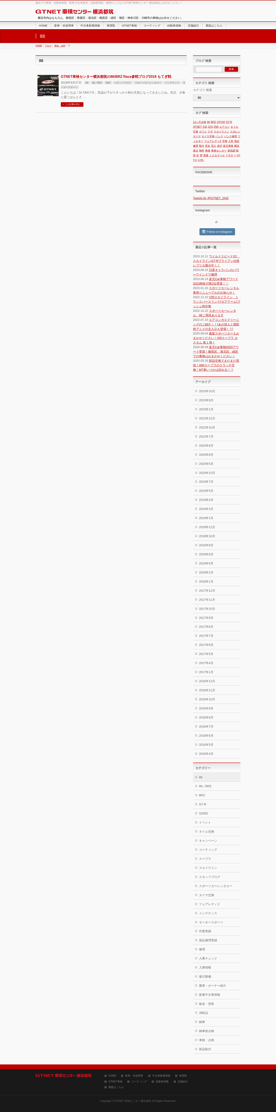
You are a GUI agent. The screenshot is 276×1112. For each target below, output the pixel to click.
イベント (205, 822)
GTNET (197, 126)
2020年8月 (206, 445)
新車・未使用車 (134, 1075)
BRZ (108, 82)
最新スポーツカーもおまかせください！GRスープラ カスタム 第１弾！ (216, 338)
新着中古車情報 (209, 994)
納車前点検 (206, 1031)
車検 (207, 150)
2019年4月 (206, 500)
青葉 (206, 155)
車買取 (183, 1075)
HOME (112, 1075)
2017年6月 (206, 645)
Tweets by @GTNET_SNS (211, 198)
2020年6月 (206, 454)
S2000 (203, 813)
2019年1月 (206, 518)
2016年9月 (206, 708)
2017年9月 (206, 618)
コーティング (208, 849)
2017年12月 (207, 590)
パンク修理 (230, 136)
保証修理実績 (208, 940)
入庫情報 (205, 967)
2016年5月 (206, 744)
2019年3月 (206, 509)
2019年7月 (206, 481)
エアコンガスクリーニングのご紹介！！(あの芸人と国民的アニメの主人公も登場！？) (216, 324)
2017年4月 (206, 663)
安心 (213, 145)
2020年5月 (206, 463)
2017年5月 (206, 654)
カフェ (203, 131)
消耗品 (203, 1013)
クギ (210, 131)
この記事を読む (72, 104)
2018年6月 (206, 554)
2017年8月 (206, 626)
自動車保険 (162, 1081)
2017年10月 (207, 608)
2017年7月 (206, 635)
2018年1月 (206, 581)
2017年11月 (207, 599)
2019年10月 (207, 473)
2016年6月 (206, 735)
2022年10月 (207, 427)
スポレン (235, 131)
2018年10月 (207, 536)
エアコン (224, 126)
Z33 (205, 126)
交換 (224, 141)
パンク (219, 136)
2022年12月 (207, 418)
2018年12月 (207, 527)
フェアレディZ (212, 141)
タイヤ (197, 136)
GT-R (229, 122)
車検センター (219, 150)
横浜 (236, 145)
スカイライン (221, 131)
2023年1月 (206, 409)
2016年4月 (206, 753)
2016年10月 (207, 699)
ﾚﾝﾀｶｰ (201, 160)
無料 (201, 150)
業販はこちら (116, 1087)
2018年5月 (206, 563)
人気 (230, 141)
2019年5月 (206, 490)
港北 (195, 150)
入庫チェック (208, 958)
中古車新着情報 (161, 1075)
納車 (202, 1022)
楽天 (219, 145)
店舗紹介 (183, 1081)
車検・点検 (206, 1040)
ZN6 (216, 126)
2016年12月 (207, 681)
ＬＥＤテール (217, 155)
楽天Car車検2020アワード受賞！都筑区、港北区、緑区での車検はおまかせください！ (216, 351)
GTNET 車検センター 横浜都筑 (133, 1100)
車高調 (231, 150)
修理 (195, 145)
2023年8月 (206, 400)
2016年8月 (206, 717)
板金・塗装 (206, 1003)
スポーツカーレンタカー (148, 82)
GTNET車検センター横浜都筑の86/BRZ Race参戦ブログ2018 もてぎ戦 (116, 76)
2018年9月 (206, 545)
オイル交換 (206, 831)
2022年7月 (206, 436)
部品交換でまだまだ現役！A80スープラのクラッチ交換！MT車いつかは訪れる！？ (216, 365)
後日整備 (205, 976)
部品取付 (205, 1049)
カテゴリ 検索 (202, 90)
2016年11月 (207, 690)
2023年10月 (207, 391)
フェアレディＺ (209, 904)
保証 (236, 141)
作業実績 (205, 931)
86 (87, 82)
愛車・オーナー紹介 (212, 985)
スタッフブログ (122, 82)
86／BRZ (97, 82)
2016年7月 (206, 726)
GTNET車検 (115, 1081)
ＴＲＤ (229, 155)
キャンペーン (208, 840)
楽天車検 (228, 145)
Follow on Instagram (217, 231)
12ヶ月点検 (199, 122)
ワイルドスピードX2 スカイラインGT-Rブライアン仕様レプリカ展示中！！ (216, 261)
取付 (201, 145)
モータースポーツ (211, 922)
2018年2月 (206, 572)
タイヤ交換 (208, 136)
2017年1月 (206, 672)
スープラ (205, 858)
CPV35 (221, 122)
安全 (207, 145)
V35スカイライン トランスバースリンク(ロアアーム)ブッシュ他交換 (216, 301)
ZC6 (210, 126)
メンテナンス (172, 82)
